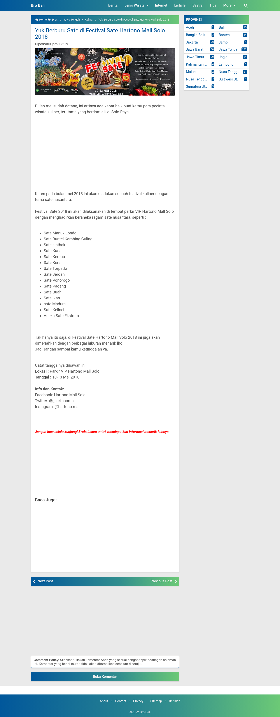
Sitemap (156, 701)
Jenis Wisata (137, 5)
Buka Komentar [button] (105, 677)
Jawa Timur (195, 57)
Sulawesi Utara (230, 79)
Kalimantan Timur (200, 64)
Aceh (190, 27)
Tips (213, 5)
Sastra (197, 5)
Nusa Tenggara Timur (201, 79)
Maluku (191, 72)
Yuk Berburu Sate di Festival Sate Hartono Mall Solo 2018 (100, 33)
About (104, 701)
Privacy (138, 701)
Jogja (223, 57)
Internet (161, 5)
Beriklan (174, 701)
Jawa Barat (194, 49)
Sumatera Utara (198, 86)
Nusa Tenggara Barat (234, 72)
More (230, 5)
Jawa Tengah (229, 49)
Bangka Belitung (198, 35)
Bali (221, 27)
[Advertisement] (105, 155)
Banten (224, 35)
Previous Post (161, 581)
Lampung (226, 64)
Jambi (223, 42)
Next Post (45, 581)
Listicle (180, 5)
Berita (112, 5)
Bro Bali (38, 5)
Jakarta (192, 42)
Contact (120, 701)
